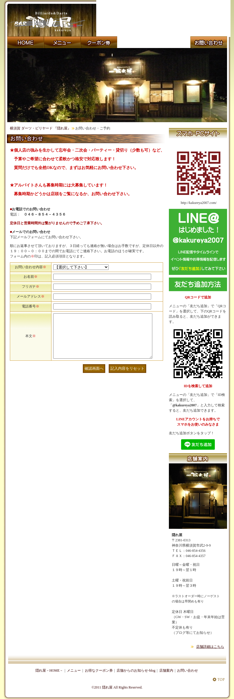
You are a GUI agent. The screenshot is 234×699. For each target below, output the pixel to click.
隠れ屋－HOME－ (49, 670)
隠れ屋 (107, 687)
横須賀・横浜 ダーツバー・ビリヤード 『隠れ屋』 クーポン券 (99, 42)
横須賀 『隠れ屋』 (208, 42)
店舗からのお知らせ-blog (136, 670)
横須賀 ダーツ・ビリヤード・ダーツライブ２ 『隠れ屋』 (172, 42)
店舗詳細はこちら (210, 647)
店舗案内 (166, 670)
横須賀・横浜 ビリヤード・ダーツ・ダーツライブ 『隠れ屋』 (25, 42)
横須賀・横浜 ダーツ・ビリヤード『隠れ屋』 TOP (218, 679)
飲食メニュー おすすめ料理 (62, 42)
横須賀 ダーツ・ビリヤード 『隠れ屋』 (40, 128)
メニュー (74, 670)
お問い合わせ (187, 670)
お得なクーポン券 (99, 670)
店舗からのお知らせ (135, 42)
